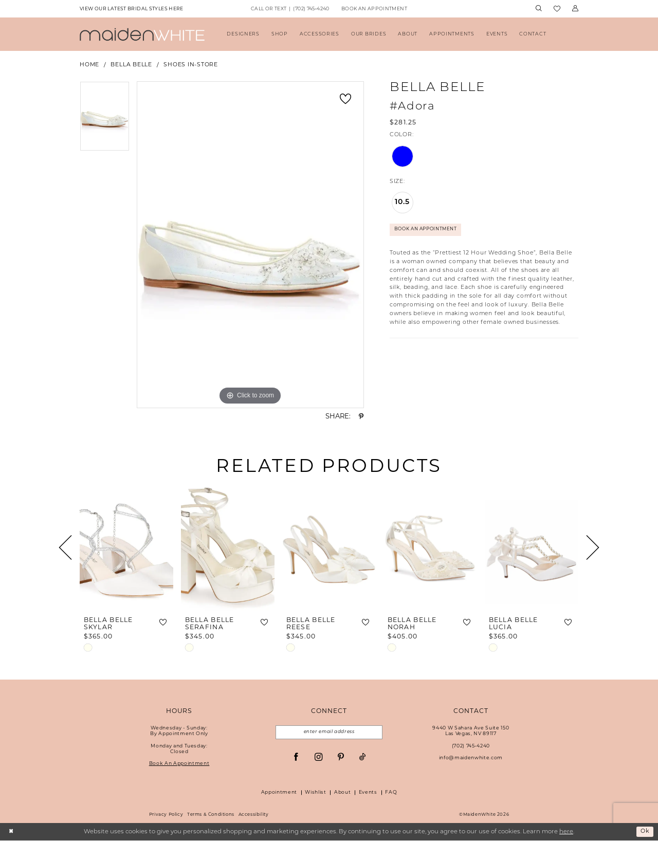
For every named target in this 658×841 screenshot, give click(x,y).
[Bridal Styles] (131, 9)
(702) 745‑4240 (471, 746)
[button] (575, 9)
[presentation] (126, 547)
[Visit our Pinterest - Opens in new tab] (340, 757)
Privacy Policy (166, 815)
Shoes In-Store (190, 65)
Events (368, 793)
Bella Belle (131, 65)
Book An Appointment (429, 230)
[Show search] (538, 9)
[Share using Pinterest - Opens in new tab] (361, 416)
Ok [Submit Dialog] (644, 832)
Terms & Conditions (210, 815)
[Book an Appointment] (374, 9)
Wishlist (315, 793)
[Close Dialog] (12, 832)
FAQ (391, 793)
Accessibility (254, 815)
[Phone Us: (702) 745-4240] (290, 9)
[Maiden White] (142, 34)
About (342, 793)
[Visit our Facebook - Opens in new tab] (295, 757)
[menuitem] (131, 9)
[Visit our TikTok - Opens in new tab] (363, 757)
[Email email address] (329, 732)
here (566, 832)
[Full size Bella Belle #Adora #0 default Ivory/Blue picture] (250, 245)
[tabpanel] (105, 119)
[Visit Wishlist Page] (556, 9)
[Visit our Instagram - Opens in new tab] (318, 757)
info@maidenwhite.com (471, 758)
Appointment (279, 793)
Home (89, 65)
